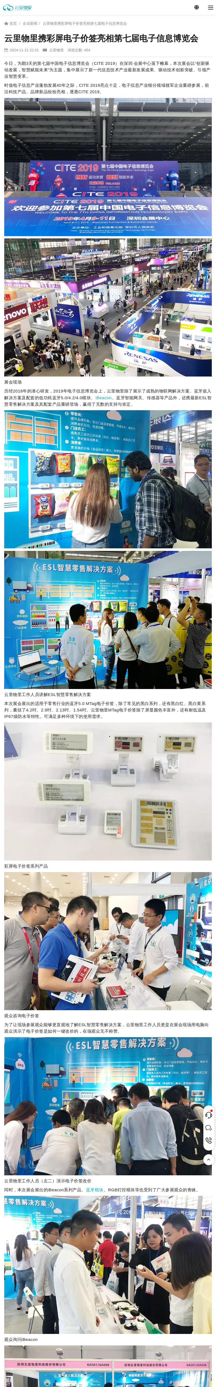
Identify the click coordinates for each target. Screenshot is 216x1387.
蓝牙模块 (95, 1190)
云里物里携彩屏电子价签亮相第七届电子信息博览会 (85, 23)
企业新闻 (30, 23)
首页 (11, 23)
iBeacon (104, 398)
